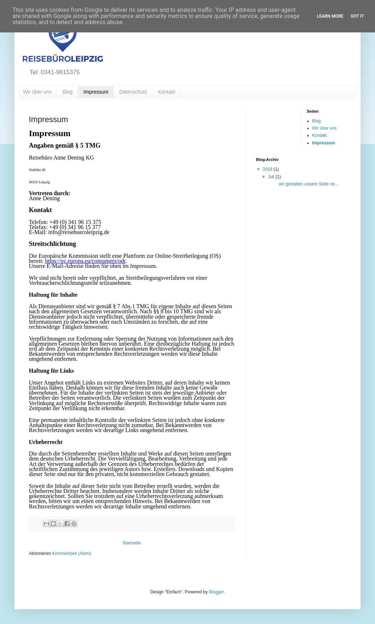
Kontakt (166, 92)
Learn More (330, 16)
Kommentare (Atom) (71, 553)
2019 (268, 169)
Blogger (216, 591)
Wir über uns (37, 92)
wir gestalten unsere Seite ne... (302, 184)
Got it (357, 16)
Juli (271, 176)
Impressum (95, 92)
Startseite (132, 543)
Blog (67, 92)
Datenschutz (133, 92)
